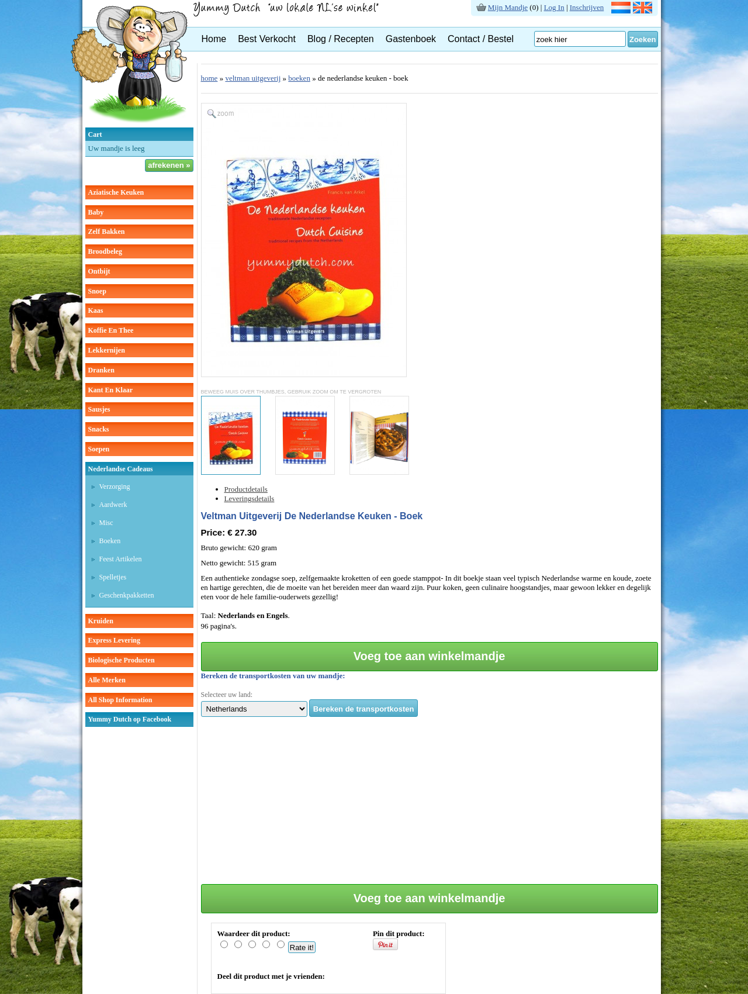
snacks (98, 429)
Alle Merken (107, 680)
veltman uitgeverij (252, 78)
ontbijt (99, 271)
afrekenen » (169, 165)
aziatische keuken (116, 192)
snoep (97, 291)
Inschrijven (587, 7)
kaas (95, 310)
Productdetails (246, 489)
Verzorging (114, 486)
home (209, 78)
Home (214, 39)
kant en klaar (110, 390)
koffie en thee (111, 330)
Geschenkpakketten (126, 595)
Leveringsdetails (249, 498)
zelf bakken (106, 231)
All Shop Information (120, 700)
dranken (101, 370)
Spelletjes (113, 577)
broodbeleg (105, 251)
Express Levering (114, 640)
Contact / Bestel (481, 39)
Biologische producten (121, 660)
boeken (299, 78)
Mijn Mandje (508, 7)
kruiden (100, 621)
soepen (99, 449)
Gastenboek (411, 39)
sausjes (99, 409)
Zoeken (642, 39)
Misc (106, 523)
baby (96, 212)
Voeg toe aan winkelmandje (429, 656)
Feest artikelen (120, 559)
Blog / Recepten (340, 39)
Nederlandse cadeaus (120, 469)
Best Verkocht (267, 39)
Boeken (110, 541)
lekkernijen (106, 350)
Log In (554, 7)
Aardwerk (113, 505)
